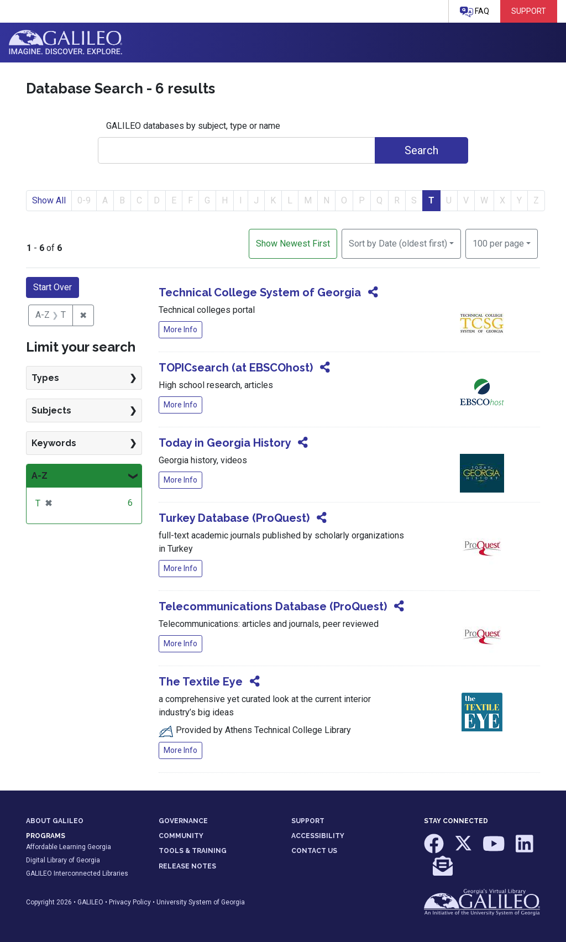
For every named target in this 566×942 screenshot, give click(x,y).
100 (498, 243)
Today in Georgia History (225, 442)
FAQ (474, 12)
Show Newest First (293, 243)
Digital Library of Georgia (63, 860)
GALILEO (90, 902)
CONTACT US (314, 851)
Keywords (54, 443)
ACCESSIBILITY (317, 836)
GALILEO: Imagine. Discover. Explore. (65, 42)
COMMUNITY (181, 836)
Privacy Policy (130, 902)
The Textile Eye (201, 681)
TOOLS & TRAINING (193, 851)
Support (528, 11)
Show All (49, 200)
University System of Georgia (200, 902)
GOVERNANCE (183, 821)
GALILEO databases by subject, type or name (193, 126)
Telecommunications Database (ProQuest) (273, 606)
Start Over (52, 287)
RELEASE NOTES (187, 866)
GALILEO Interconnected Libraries (77, 873)
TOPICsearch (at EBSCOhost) (236, 367)
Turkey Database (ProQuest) (234, 518)
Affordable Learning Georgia (68, 847)
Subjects (51, 410)
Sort (398, 243)
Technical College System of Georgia (260, 292)
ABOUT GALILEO (54, 821)
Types (45, 378)
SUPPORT (307, 821)
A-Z (40, 475)
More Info (180, 329)
